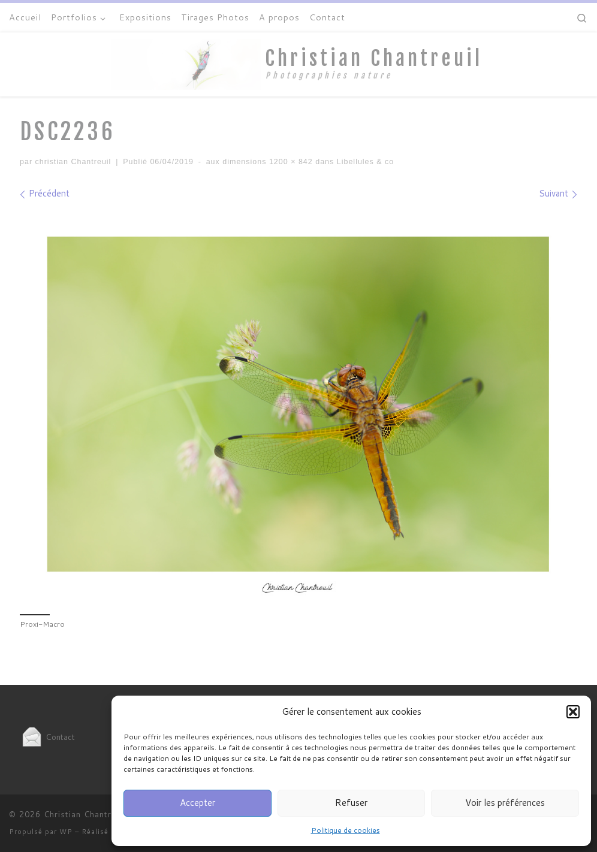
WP (66, 831)
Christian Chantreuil (85, 814)
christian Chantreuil (73, 162)
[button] (573, 712)
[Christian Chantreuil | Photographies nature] (186, 63)
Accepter (197, 802)
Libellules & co (364, 162)
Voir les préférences (505, 802)
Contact (47, 736)
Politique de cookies (345, 830)
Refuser (351, 802)
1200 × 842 (289, 162)
